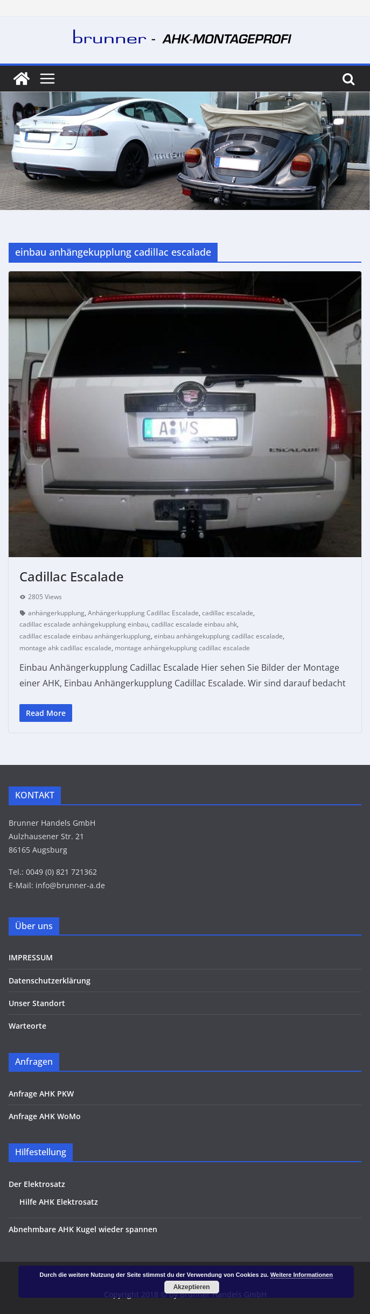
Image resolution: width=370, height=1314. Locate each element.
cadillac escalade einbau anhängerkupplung (85, 636)
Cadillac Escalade (71, 576)
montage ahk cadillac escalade (65, 647)
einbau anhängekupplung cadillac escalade (218, 636)
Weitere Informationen (301, 1274)
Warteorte (27, 1026)
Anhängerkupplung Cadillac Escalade (143, 612)
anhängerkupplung (56, 612)
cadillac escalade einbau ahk (194, 624)
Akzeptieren (191, 1287)
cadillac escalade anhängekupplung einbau (83, 624)
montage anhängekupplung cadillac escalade (182, 647)
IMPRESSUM (31, 957)
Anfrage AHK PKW (41, 1093)
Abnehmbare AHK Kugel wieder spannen (83, 1229)
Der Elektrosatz (37, 1184)
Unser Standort (37, 1003)
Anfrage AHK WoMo (45, 1116)
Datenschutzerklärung (49, 980)
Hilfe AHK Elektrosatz (58, 1202)
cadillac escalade (227, 612)
